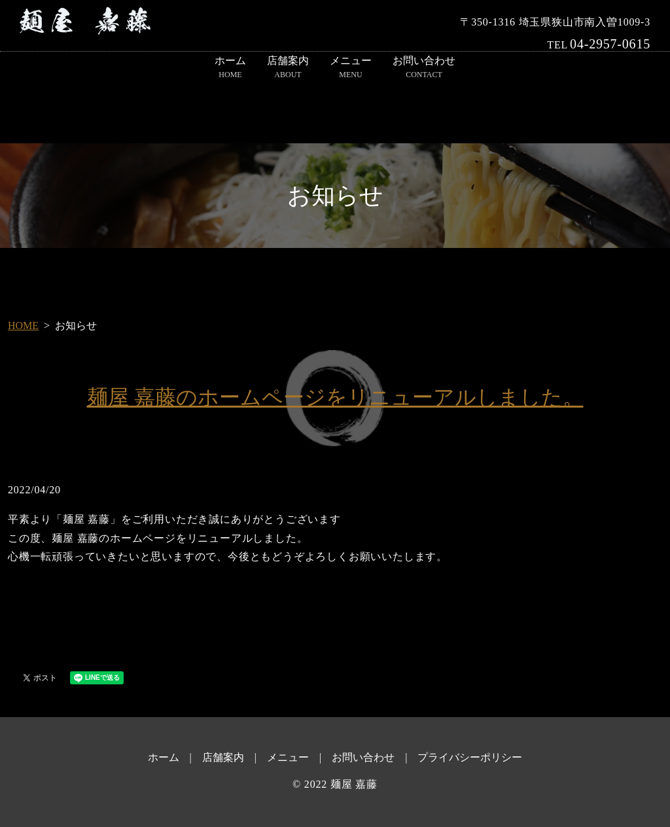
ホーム (230, 67)
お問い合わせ (424, 67)
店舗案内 (288, 67)
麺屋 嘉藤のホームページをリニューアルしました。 (335, 397)
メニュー (351, 67)
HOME (23, 325)
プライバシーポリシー (469, 757)
